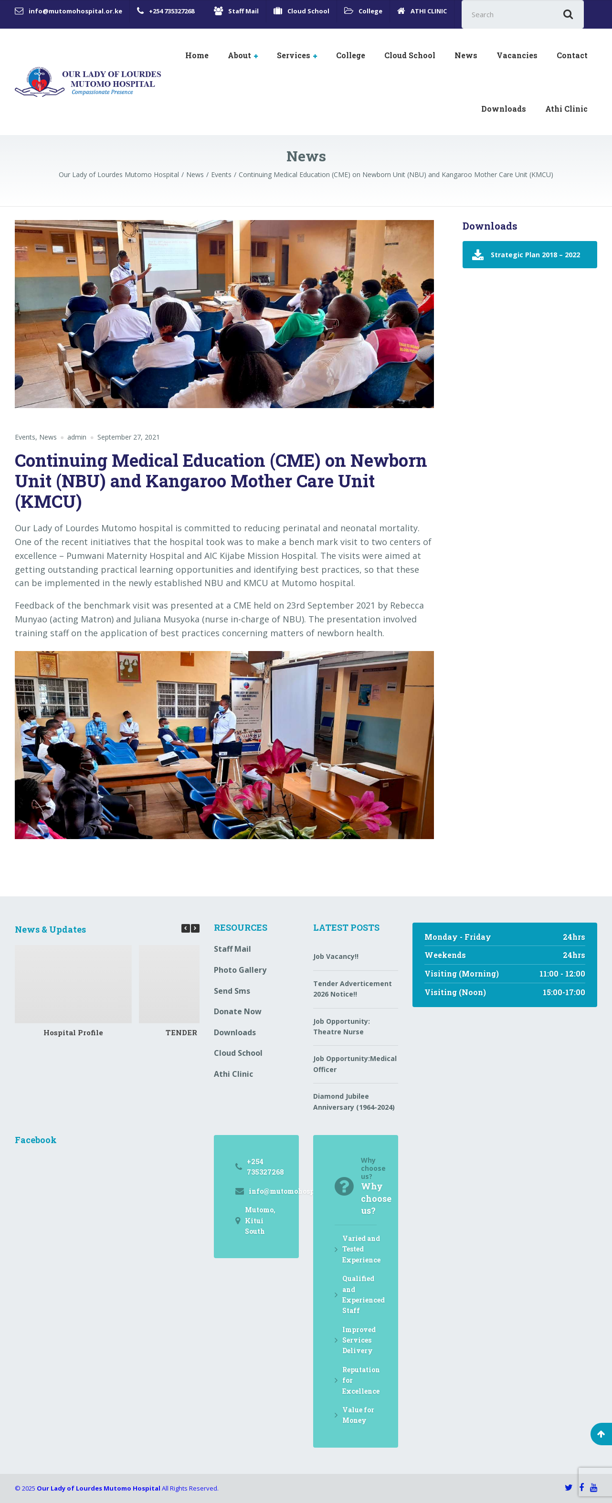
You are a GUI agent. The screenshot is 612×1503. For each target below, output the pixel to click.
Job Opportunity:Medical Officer (355, 1063)
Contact (572, 55)
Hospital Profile (73, 1032)
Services (293, 55)
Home (197, 55)
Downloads (503, 109)
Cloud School (409, 55)
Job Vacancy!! (336, 956)
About (239, 55)
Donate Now (238, 1011)
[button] (195, 928)
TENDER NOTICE (197, 1032)
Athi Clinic (566, 109)
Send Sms (232, 991)
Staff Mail (232, 949)
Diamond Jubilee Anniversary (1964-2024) (354, 1101)
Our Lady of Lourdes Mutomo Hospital (98, 1488)
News (465, 55)
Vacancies (517, 55)
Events (25, 436)
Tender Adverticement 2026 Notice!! (352, 988)
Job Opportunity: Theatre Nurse (341, 1026)
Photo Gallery (240, 970)
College (350, 55)
